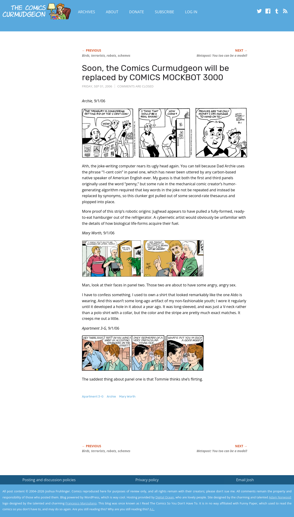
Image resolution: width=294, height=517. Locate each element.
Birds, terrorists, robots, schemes (106, 55)
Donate (136, 11)
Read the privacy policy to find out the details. (252, 488)
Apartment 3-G (92, 396)
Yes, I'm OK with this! (254, 499)
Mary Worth (127, 396)
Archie (111, 396)
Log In (191, 11)
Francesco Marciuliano (81, 503)
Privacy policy (146, 479)
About (112, 11)
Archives (86, 11)
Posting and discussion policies (49, 479)
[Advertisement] (166, 426)
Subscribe (164, 11)
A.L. (152, 509)
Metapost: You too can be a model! (222, 55)
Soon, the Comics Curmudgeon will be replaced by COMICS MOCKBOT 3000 (155, 72)
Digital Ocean (164, 497)
